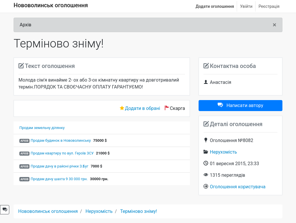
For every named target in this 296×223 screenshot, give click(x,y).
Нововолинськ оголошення (51, 5)
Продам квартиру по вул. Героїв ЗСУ (62, 153)
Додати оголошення (215, 6)
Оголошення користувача (237, 186)
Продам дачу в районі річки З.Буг (59, 166)
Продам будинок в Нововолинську (61, 140)
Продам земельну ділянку (42, 128)
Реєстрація (269, 6)
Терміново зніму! (138, 211)
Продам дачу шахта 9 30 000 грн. (59, 179)
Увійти (246, 6)
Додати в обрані (142, 108)
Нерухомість (223, 152)
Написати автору (240, 105)
